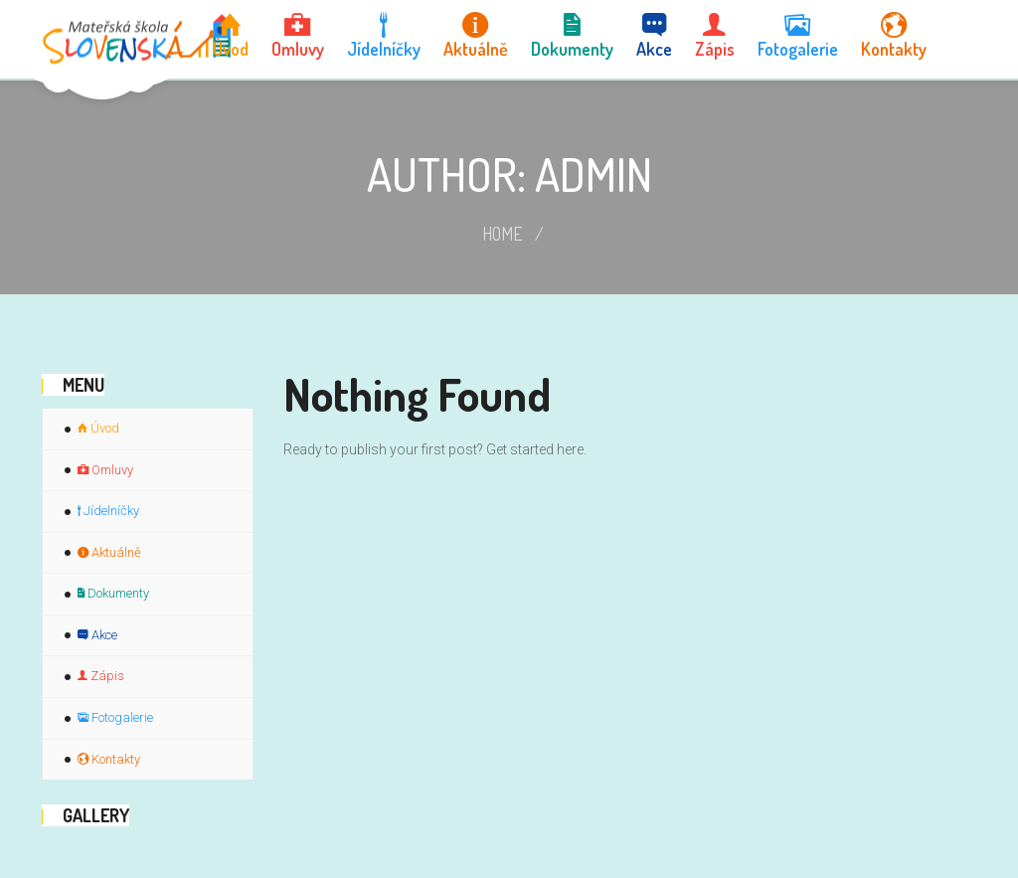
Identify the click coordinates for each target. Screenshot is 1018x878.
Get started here (535, 449)
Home (502, 234)
